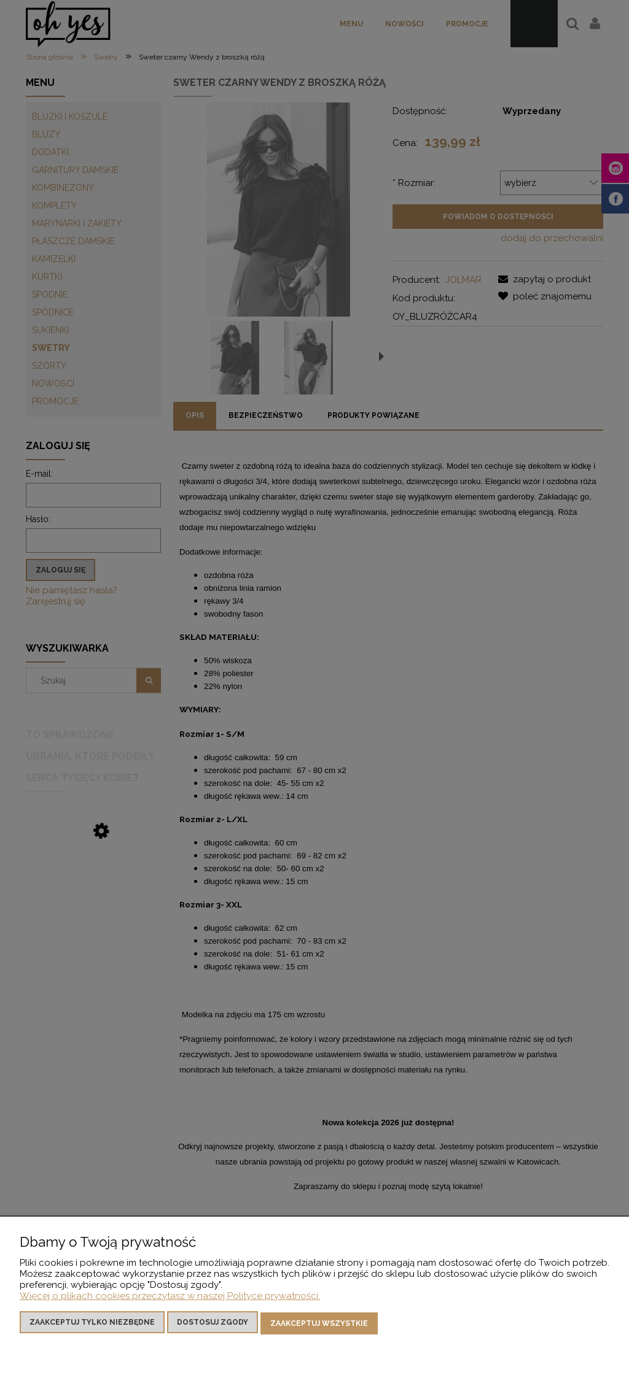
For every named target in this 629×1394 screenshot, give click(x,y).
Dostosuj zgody (212, 1324)
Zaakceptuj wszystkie (319, 1324)
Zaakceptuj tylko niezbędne (92, 1324)
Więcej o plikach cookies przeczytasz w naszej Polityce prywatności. (170, 1297)
